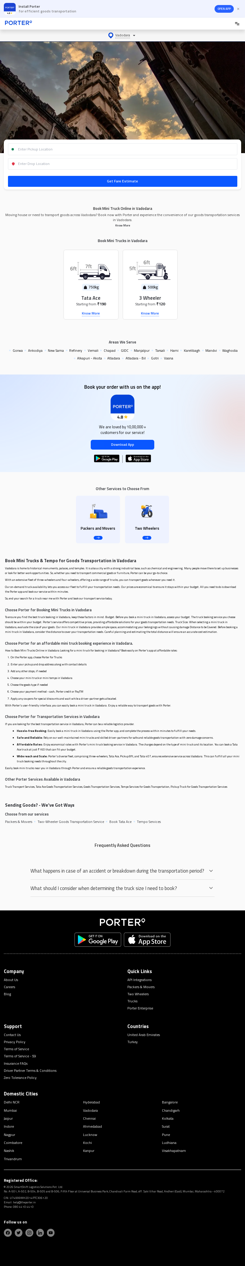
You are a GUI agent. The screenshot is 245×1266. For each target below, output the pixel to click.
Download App (122, 444)
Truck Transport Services (20, 786)
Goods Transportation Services (102, 786)
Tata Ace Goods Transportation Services (59, 786)
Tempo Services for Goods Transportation (145, 786)
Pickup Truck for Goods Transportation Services (199, 786)
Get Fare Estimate (122, 181)
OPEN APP (224, 9)
